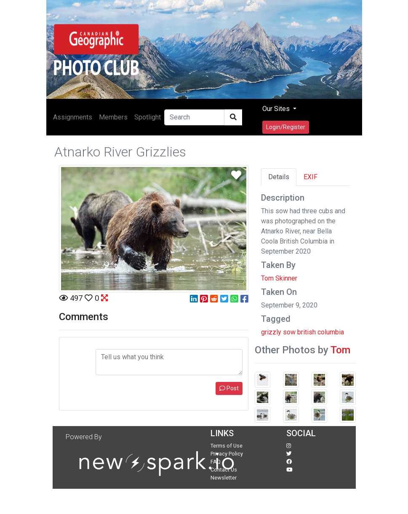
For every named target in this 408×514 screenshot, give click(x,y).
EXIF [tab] (310, 177)
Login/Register (285, 127)
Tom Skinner (279, 278)
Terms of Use (227, 445)
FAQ (216, 461)
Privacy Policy (227, 453)
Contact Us (224, 469)
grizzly (271, 332)
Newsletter (224, 477)
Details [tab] (278, 177)
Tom (340, 350)
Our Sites (276, 109)
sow (289, 332)
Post (229, 388)
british (306, 332)
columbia (330, 332)
